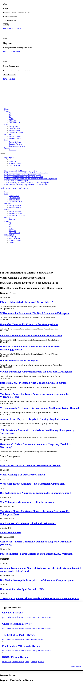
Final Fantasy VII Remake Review (21, 646)
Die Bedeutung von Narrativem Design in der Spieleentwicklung (35, 492)
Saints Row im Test (10, 532)
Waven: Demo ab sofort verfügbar (16, 181)
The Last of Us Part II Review (18, 634)
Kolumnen (12, 150)
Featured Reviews (24, 617)
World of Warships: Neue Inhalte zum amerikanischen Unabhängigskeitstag (30, 179)
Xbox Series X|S (14, 123)
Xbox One (12, 121)
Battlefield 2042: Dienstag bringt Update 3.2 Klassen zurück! (25, 184)
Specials (7, 148)
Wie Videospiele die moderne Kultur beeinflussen (27, 502)
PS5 (10, 117)
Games (6, 111)
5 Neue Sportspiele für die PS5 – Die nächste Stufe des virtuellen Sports (39, 598)
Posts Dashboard (14, 165)
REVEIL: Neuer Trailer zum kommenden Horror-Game (23, 177)
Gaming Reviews (15, 142)
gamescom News (14, 128)
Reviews (7, 140)
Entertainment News (16, 132)
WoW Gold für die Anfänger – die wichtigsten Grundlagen (32, 483)
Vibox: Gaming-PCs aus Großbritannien (22, 474)
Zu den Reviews (76, 666)
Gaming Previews (15, 136)
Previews (7, 134)
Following (12, 161)
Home (6, 109)
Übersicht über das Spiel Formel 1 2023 (22, 589)
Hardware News (14, 130)
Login (6, 24)
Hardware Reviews (15, 144)
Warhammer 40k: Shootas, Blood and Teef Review (28, 523)
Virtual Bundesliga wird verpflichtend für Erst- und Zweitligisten (26, 182)
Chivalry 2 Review (12, 612)
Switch (11, 119)
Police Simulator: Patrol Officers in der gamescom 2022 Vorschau (36, 553)
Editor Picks (6, 617)
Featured (15, 617)
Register (18, 28)
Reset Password (9, 75)
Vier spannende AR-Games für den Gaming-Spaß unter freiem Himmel (39, 408)
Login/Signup (9, 157)
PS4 (10, 115)
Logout (11, 242)
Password (6, 17)
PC (10, 113)
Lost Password (8, 28)
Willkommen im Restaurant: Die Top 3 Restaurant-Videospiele (26, 173)
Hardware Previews (15, 138)
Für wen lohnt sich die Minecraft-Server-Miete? (21, 171)
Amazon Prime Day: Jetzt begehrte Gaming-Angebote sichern (34, 419)
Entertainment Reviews (17, 146)
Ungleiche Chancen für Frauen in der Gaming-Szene (22, 175)
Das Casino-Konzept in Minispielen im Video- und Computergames (37, 580)
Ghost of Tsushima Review (16, 623)
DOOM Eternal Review (15, 657)
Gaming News (14, 126)
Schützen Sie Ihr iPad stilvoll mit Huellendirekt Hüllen (30, 465)
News (6, 124)
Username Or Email (10, 13)
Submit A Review (15, 163)
